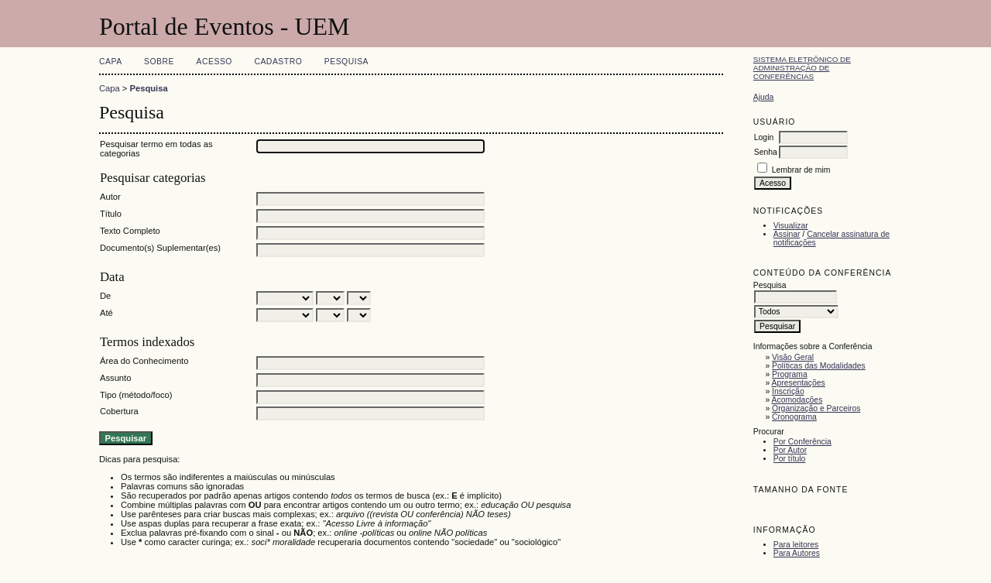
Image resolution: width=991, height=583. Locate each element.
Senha (765, 152)
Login (763, 137)
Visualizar (790, 225)
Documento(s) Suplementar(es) (160, 247)
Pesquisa (346, 61)
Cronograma (794, 417)
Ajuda (763, 97)
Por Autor (790, 450)
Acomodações (797, 400)
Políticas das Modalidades (819, 366)
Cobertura (119, 411)
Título (111, 213)
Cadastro (278, 61)
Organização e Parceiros (816, 408)
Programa (790, 374)
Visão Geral (793, 357)
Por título (789, 458)
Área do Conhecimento (144, 360)
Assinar (787, 234)
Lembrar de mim (801, 170)
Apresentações (798, 383)
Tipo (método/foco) (136, 395)
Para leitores (795, 544)
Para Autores (796, 553)
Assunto (115, 377)
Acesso (214, 61)
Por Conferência (802, 441)
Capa (110, 61)
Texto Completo (130, 230)
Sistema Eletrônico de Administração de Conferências (802, 68)
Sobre (159, 61)
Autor (110, 196)
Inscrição (788, 391)
